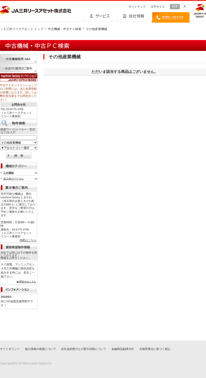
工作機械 (8, 172)
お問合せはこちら (26, 281)
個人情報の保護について (40, 349)
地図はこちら (28, 240)
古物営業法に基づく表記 (154, 349)
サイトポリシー (10, 349)
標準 (175, 6)
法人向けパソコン (13, 178)
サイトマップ (137, 6)
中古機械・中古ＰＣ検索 (64, 29)
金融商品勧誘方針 (122, 349)
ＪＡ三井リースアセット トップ (21, 29)
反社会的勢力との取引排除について (83, 349)
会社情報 (135, 16)
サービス (101, 16)
